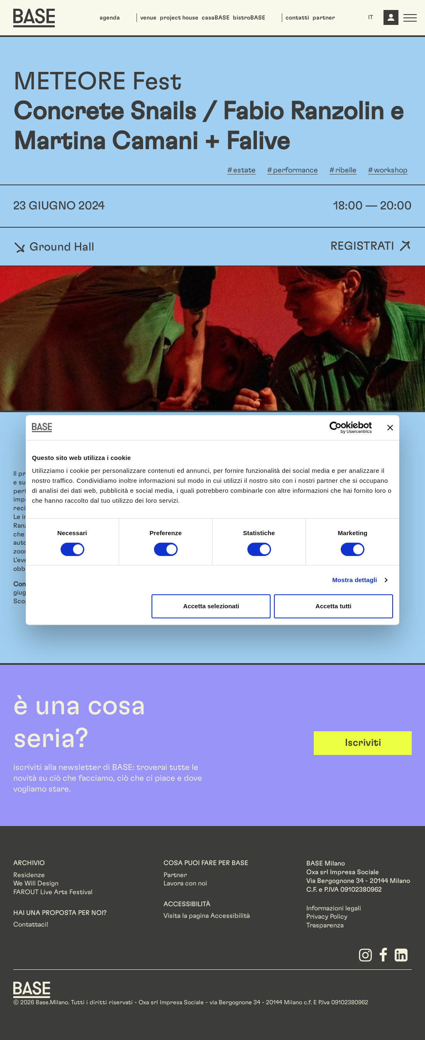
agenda (110, 18)
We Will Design (36, 883)
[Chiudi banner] (390, 427)
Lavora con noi (185, 883)
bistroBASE (249, 18)
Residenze (29, 875)
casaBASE (216, 18)
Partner (175, 875)
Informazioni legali (333, 908)
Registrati (362, 246)
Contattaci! (30, 924)
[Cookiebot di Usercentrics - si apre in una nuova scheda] (335, 427)
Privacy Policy (326, 916)
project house (179, 18)
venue (148, 18)
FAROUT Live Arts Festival (53, 892)
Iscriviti (363, 743)
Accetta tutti (333, 606)
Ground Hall (53, 246)
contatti (297, 18)
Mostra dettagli (354, 579)
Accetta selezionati (211, 606)
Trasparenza (325, 925)
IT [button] (370, 17)
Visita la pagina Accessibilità (207, 915)
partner (324, 18)
